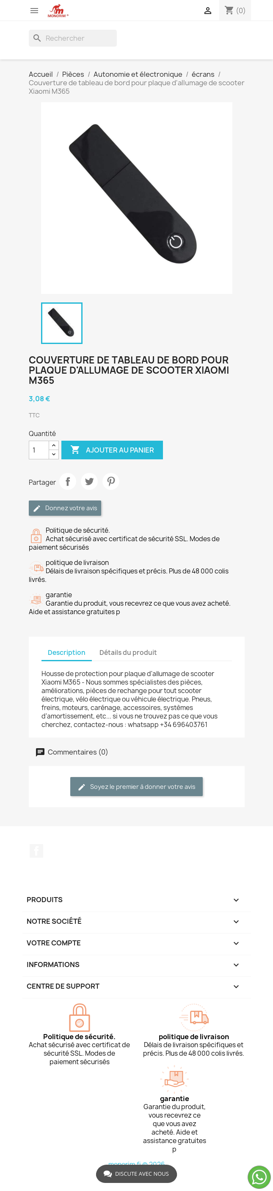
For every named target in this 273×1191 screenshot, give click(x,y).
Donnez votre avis (65, 508)
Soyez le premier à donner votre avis (136, 787)
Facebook (36, 851)
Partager (67, 481)
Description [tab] (66, 652)
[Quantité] (39, 450)
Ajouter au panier (112, 450)
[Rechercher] (73, 38)
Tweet (89, 481)
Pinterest (110, 481)
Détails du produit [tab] (128, 652)
